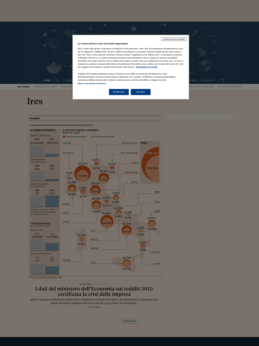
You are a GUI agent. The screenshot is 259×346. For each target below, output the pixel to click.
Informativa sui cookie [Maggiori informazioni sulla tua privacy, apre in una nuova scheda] (147, 67)
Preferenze (119, 92)
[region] (130, 67)
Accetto (141, 92)
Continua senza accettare (174, 39)
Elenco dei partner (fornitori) (92, 83)
